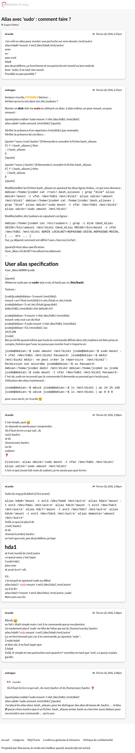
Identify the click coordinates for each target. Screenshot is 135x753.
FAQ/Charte (33, 740)
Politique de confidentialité (98, 740)
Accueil (5, 740)
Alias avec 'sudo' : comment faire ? (36, 19)
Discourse (24, 748)
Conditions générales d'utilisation (61, 740)
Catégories (18, 740)
